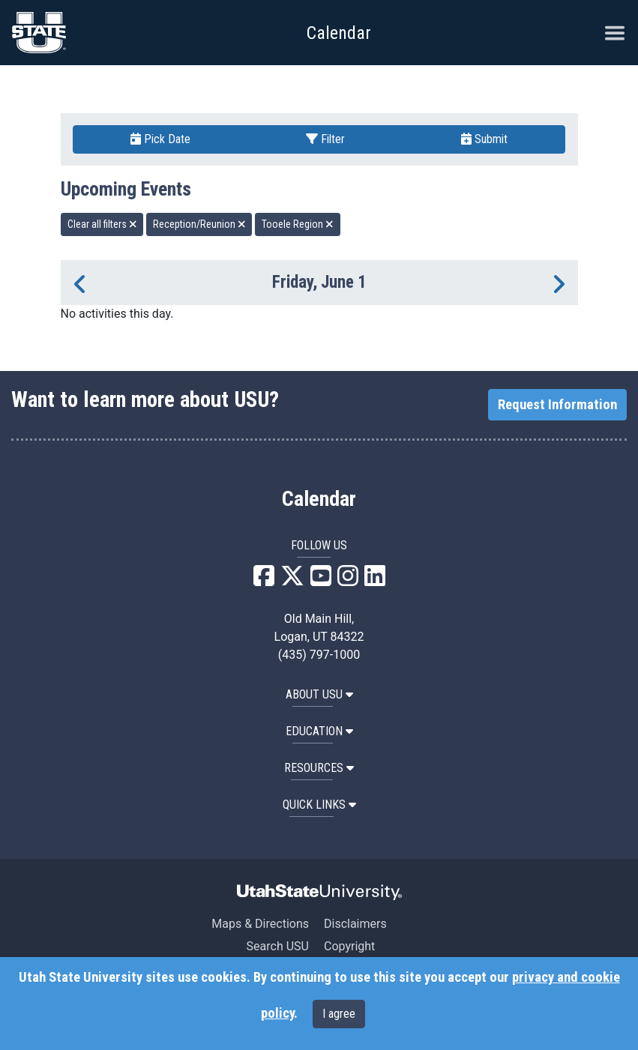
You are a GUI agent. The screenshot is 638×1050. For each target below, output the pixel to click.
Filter (325, 139)
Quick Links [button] (319, 804)
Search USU (278, 946)
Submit (484, 139)
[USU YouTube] (320, 580)
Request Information (557, 404)
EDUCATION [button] (319, 731)
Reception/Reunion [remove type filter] (199, 224)
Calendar (319, 499)
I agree (338, 1014)
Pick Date (160, 139)
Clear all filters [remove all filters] (102, 224)
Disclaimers (355, 924)
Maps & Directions (260, 924)
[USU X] (292, 580)
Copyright (349, 946)
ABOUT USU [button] (319, 694)
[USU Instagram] (347, 580)
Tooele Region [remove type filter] (298, 224)
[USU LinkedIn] (374, 580)
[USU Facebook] (263, 580)
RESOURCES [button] (319, 768)
